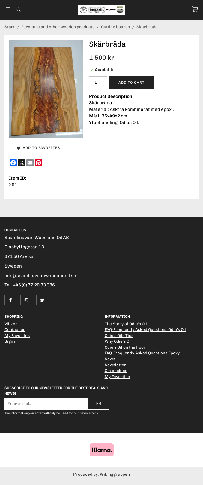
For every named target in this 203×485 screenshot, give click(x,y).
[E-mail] (30, 162)
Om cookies (116, 370)
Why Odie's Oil (118, 341)
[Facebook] (13, 162)
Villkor (10, 323)
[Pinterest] (38, 162)
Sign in (11, 341)
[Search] (18, 9)
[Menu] (8, 9)
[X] (21, 162)
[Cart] (195, 9)
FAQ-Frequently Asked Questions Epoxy (142, 352)
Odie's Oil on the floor (125, 347)
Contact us (14, 329)
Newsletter (115, 364)
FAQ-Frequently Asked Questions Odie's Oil (145, 329)
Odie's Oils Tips (119, 335)
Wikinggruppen (115, 474)
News (110, 358)
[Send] (98, 404)
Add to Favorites (38, 148)
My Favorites (17, 335)
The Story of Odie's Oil (126, 323)
